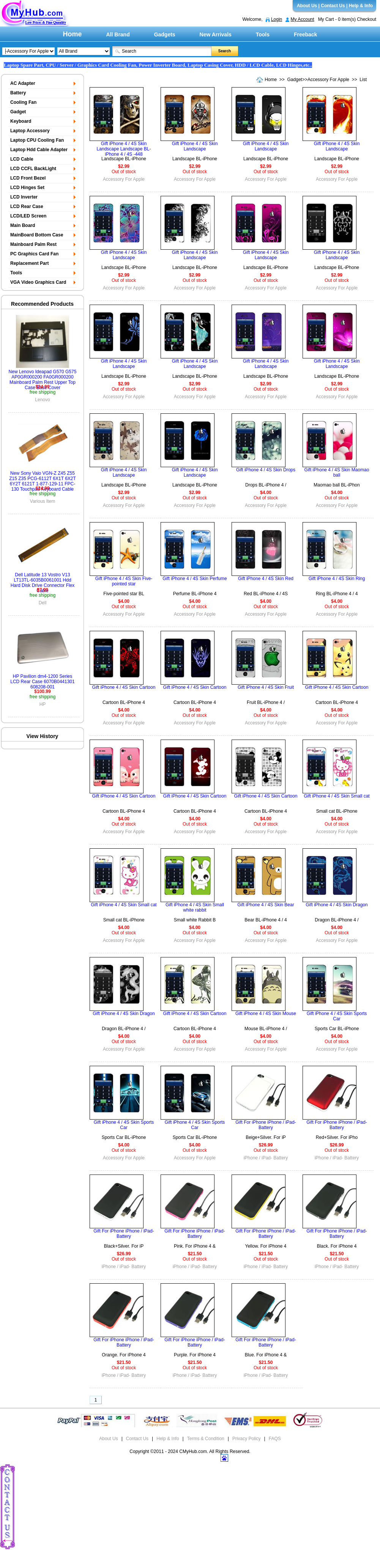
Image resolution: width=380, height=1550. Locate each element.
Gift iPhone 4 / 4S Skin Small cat (336, 796)
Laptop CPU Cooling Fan (37, 140)
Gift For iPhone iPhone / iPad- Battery (265, 1125)
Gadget (294, 79)
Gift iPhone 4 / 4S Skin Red (265, 578)
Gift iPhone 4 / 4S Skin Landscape (195, 146)
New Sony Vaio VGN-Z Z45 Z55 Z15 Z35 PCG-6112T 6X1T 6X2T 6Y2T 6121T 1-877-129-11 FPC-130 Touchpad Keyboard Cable (42, 481)
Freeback (305, 34)
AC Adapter (22, 83)
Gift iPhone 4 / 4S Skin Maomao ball (336, 472)
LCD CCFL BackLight (33, 168)
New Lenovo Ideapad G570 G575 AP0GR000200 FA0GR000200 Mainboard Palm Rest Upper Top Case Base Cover (43, 379)
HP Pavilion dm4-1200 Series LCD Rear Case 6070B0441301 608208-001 (42, 682)
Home (72, 34)
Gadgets (164, 34)
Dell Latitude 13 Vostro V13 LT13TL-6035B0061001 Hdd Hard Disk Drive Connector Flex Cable (43, 582)
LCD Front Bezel (28, 178)
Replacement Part (29, 263)
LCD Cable (21, 159)
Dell (43, 602)
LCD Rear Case (26, 206)
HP (42, 704)
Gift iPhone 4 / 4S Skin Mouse (265, 1013)
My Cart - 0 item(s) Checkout (347, 19)
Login (276, 19)
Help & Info (361, 5)
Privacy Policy (246, 1438)
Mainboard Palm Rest (33, 244)
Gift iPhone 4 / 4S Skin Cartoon (124, 687)
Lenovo (42, 399)
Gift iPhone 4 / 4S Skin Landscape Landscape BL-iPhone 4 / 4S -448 (124, 149)
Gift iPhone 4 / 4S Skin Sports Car (337, 1016)
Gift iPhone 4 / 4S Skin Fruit (266, 687)
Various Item (42, 501)
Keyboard (20, 121)
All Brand (118, 34)
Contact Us (333, 5)
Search (224, 51)
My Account (302, 19)
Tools (263, 34)
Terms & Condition (205, 1438)
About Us (307, 5)
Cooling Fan (23, 102)
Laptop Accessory (30, 130)
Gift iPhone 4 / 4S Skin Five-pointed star (124, 581)
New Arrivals (216, 34)
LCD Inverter (24, 197)
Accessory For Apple (328, 79)
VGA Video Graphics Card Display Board (37, 284)
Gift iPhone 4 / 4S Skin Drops (265, 469)
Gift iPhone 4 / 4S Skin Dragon (336, 904)
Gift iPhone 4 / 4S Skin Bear (265, 904)
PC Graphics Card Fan (34, 254)
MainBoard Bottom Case (36, 235)
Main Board (22, 225)
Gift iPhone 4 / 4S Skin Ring (337, 578)
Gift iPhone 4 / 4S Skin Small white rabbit (195, 907)
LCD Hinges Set (27, 187)
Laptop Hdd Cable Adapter (39, 149)
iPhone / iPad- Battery (266, 1158)
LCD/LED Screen (28, 216)
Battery (18, 92)
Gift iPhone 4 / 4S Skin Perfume (194, 578)
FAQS (275, 1438)
